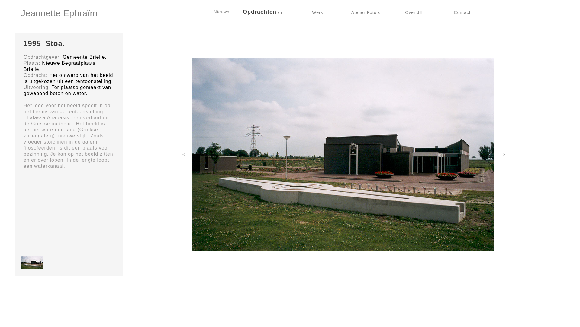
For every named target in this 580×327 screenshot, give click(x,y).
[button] (32, 262)
